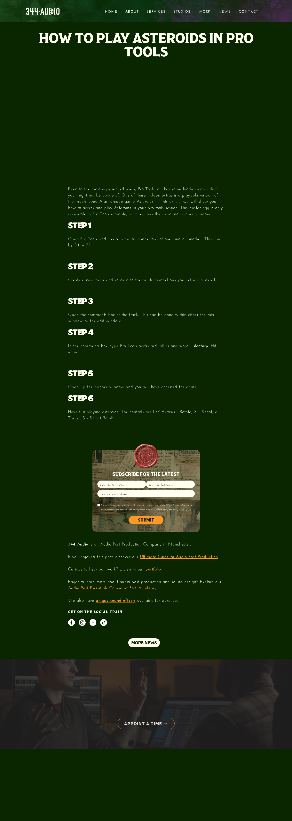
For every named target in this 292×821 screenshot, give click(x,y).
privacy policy (184, 509)
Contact (248, 11)
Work (204, 11)
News (224, 11)
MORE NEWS (144, 643)
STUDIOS (182, 11)
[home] (42, 11)
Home (111, 11)
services (156, 11)
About (132, 11)
